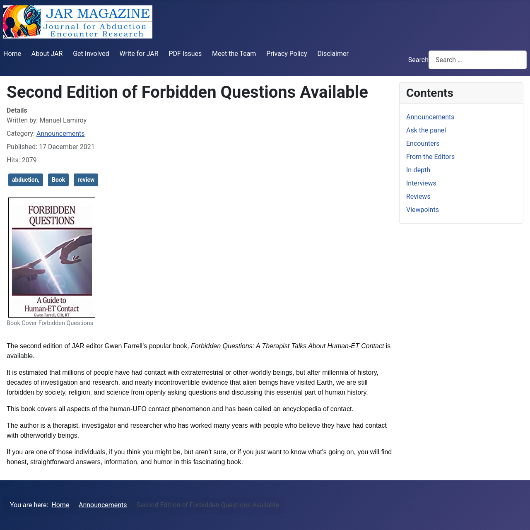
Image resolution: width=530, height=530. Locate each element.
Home (12, 54)
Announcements (60, 133)
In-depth (418, 170)
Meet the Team (234, 54)
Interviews (421, 183)
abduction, (25, 179)
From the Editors (430, 157)
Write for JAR (139, 54)
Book (58, 179)
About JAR (47, 54)
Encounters (422, 143)
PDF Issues (185, 54)
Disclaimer (332, 54)
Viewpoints (422, 210)
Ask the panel (426, 130)
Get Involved (91, 54)
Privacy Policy (286, 54)
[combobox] (478, 60)
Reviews (418, 196)
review (85, 179)
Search (418, 60)
